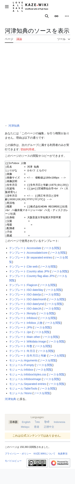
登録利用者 (27, 149)
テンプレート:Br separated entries (30, 272)
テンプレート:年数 (20, 361)
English (26, 437)
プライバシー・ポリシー (18, 468)
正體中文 (49, 441)
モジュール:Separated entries (27, 399)
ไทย (37, 437)
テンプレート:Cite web (23, 281)
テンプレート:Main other (24, 352)
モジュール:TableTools (23, 403)
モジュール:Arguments (23, 375)
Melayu (25, 441)
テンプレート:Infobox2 (23, 333)
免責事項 (62, 468)
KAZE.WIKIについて (44, 468)
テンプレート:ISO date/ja (25, 309)
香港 (36, 441)
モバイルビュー (13, 476)
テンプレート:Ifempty (22, 328)
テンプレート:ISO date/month (27, 314)
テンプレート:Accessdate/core (28, 267)
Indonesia (59, 437)
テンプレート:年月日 (22, 366)
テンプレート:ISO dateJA (25, 323)
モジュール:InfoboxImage (25, 394)
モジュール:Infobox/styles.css (27, 389)
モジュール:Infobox (21, 384)
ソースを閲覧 (51, 263)
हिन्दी (46, 437)
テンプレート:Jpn (20, 347)
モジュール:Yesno (20, 408)
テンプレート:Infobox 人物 (25, 337)
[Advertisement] (37, 83)
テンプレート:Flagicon (23, 300)
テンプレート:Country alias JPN (29, 286)
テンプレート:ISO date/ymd (26, 319)
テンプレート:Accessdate (25, 263)
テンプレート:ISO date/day (26, 305)
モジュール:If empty (21, 380)
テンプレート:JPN (20, 342)
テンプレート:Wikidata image (27, 356)
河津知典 (14, 125)
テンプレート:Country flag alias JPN (31, 291)
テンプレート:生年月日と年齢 (27, 370)
